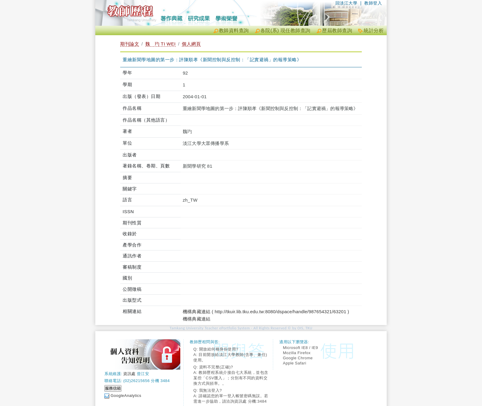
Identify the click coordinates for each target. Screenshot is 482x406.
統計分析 (374, 30)
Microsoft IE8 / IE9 (300, 347)
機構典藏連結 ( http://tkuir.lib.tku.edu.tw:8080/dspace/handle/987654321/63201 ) (266, 311)
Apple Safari (294, 363)
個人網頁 (191, 43)
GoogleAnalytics (125, 395)
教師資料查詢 (234, 30)
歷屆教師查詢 (337, 30)
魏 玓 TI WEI (160, 43)
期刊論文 (129, 43)
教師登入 (373, 3)
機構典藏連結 (196, 318)
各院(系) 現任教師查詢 (285, 30)
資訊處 (129, 373)
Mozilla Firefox (297, 353)
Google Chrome (298, 358)
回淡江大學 (346, 3)
